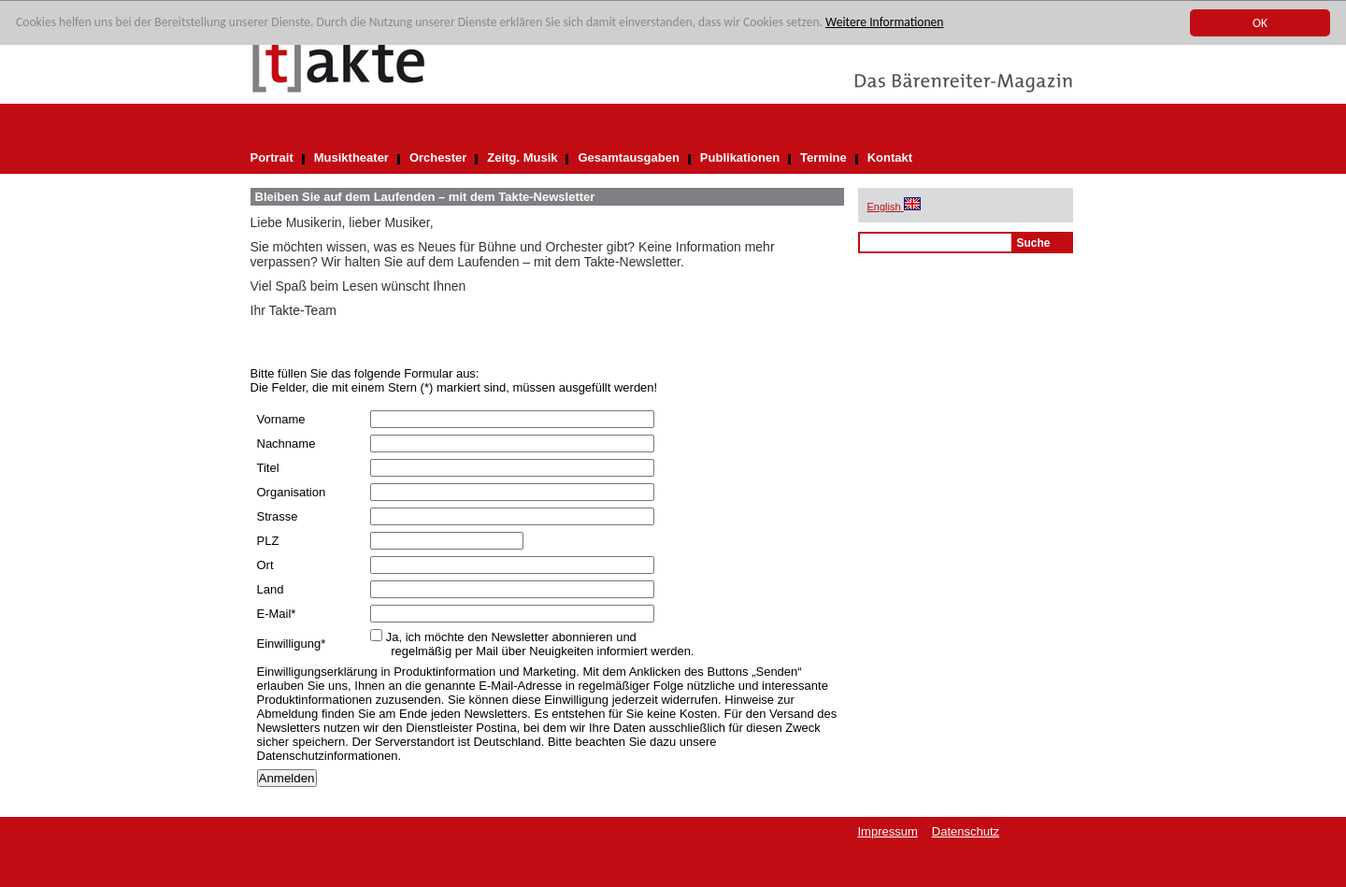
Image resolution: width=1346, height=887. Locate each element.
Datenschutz (965, 831)
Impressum (888, 831)
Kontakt (889, 157)
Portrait (272, 157)
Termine (823, 157)
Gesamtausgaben (628, 157)
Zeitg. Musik (522, 157)
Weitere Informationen (884, 22)
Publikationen (740, 157)
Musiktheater (351, 157)
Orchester (437, 157)
